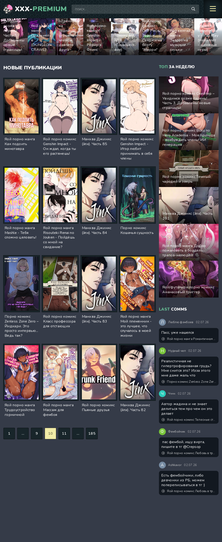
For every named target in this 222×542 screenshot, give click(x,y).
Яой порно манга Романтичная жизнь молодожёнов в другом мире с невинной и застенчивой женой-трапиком (189, 339)
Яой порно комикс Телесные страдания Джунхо (189, 419)
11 (64, 433)
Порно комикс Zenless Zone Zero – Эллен (189, 381)
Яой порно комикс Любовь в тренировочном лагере (189, 453)
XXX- (41, 9)
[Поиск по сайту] (193, 9)
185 (91, 433)
